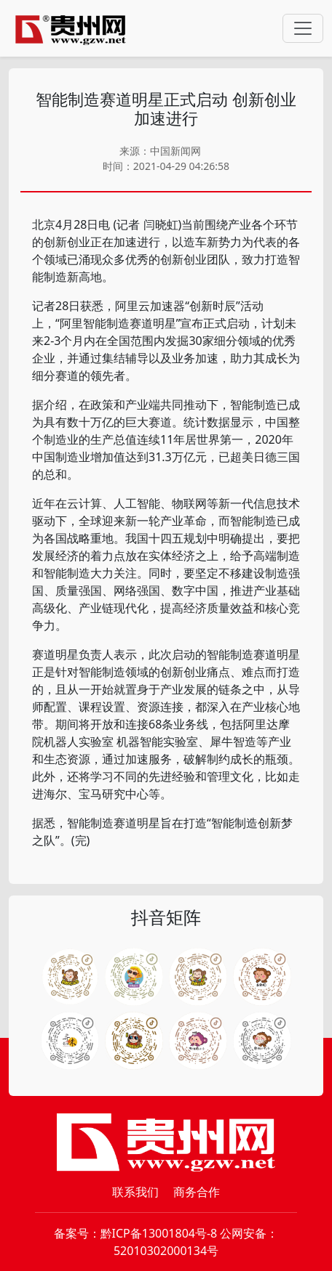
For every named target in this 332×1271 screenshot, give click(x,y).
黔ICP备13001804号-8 (159, 1233)
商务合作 (196, 1192)
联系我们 (135, 1192)
